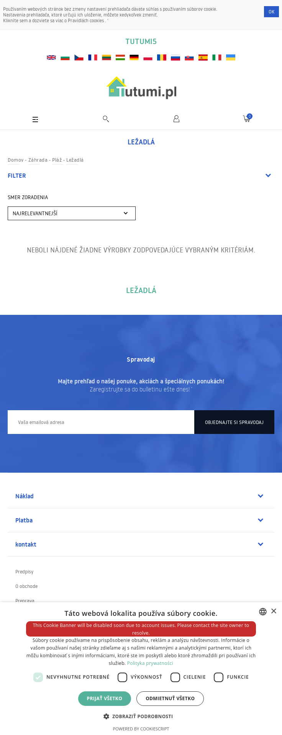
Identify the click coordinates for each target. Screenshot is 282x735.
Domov (16, 160)
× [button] (273, 611)
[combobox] (263, 612)
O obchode (26, 586)
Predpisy (24, 571)
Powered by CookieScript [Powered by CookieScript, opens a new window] (141, 729)
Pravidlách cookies (86, 20)
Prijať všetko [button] (105, 698)
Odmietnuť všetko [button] (170, 698)
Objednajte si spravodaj (234, 422)
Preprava (24, 600)
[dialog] (141, 668)
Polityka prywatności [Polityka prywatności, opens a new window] (150, 663)
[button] (141, 716)
